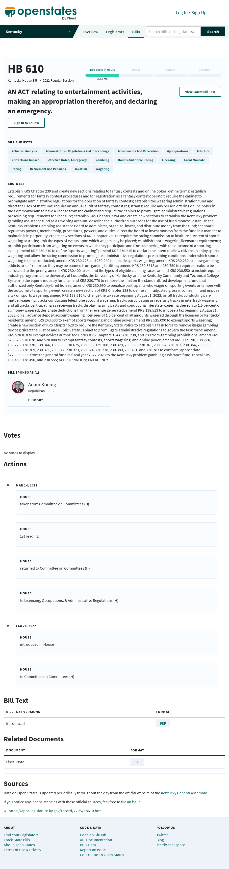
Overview (90, 31)
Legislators (115, 31)
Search (213, 31)
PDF (163, 723)
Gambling (102, 160)
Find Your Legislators (21, 834)
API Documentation (96, 839)
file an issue (131, 801)
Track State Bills (17, 839)
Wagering (102, 169)
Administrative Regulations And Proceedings (77, 151)
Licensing (169, 160)
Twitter (162, 834)
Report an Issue (93, 849)
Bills (136, 31)
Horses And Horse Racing (135, 160)
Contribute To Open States (102, 854)
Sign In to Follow (26, 123)
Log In (182, 12)
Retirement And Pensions (48, 169)
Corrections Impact (25, 160)
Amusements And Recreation (138, 151)
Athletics (203, 151)
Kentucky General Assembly (183, 792)
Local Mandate (194, 160)
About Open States (19, 844)
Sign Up (199, 12)
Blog (160, 839)
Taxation (81, 169)
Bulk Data (88, 844)
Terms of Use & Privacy (22, 849)
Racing (16, 169)
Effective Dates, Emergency (67, 160)
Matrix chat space (170, 844)
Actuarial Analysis (24, 151)
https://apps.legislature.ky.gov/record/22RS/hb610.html (55, 810)
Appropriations (177, 151)
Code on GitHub (93, 834)
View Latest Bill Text (200, 92)
